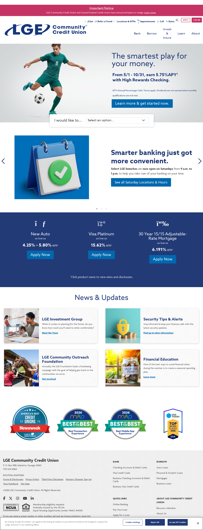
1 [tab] (96, 203)
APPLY (185, 20)
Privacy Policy (32, 473)
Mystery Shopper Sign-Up (78, 473)
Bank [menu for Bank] (126, 30)
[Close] (197, 523)
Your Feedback (10, 477)
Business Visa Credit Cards (126, 480)
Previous (4, 153)
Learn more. (150, 12)
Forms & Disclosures (13, 473)
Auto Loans (162, 461)
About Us (161, 507)
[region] (101, 523)
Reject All (155, 523)
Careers (160, 512)
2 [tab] (101, 203)
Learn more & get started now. (142, 95)
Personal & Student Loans (170, 467)
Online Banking (120, 498)
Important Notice (101, 8)
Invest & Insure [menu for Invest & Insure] (161, 30)
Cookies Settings (133, 523)
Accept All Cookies (177, 523)
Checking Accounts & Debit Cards (130, 461)
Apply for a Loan (121, 509)
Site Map (25, 477)
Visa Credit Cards (121, 467)
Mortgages (162, 472)
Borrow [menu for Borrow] (140, 30)
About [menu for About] (196, 30)
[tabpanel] (101, 159)
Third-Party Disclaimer (52, 473)
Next (199, 153)
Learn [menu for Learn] (181, 30)
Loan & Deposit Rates (124, 514)
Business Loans (164, 477)
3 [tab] (106, 203)
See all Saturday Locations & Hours (141, 175)
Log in (197, 20)
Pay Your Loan (120, 503)
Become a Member (166, 502)
